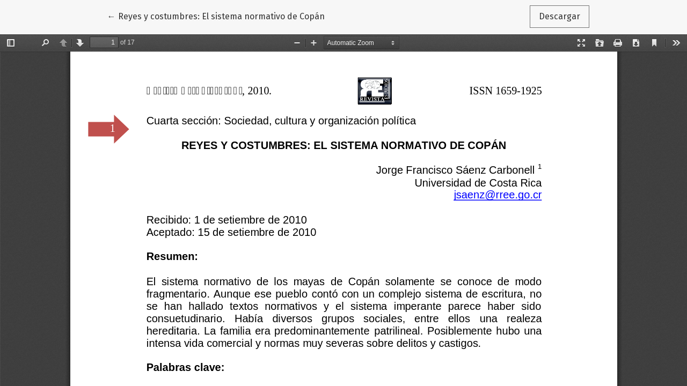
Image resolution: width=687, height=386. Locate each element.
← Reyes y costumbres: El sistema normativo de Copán (216, 15)
